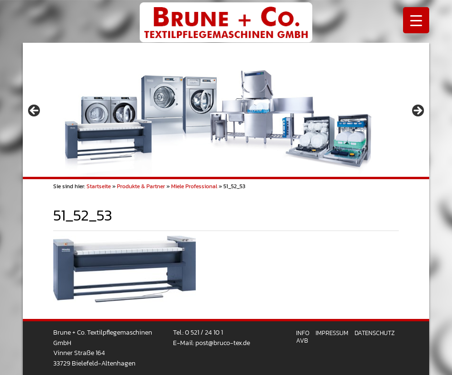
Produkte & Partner (141, 186)
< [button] (35, 111)
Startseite (99, 186)
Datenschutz (374, 332)
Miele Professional (194, 186)
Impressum (332, 332)
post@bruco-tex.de (222, 342)
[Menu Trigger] (416, 20)
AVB (302, 340)
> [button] (417, 111)
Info (302, 332)
